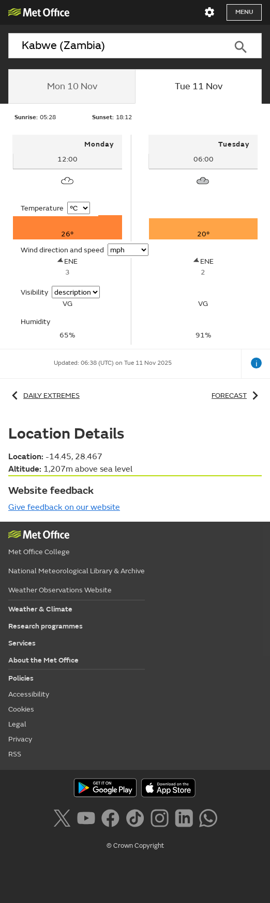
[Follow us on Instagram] (162, 820)
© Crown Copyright (135, 846)
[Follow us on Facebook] (112, 820)
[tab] (71, 87)
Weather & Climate (40, 609)
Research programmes (45, 626)
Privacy (20, 739)
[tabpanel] (68, 240)
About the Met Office (43, 660)
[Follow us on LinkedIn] (186, 820)
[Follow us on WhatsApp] (208, 820)
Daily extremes (44, 395)
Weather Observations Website (60, 590)
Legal (17, 724)
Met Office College (39, 551)
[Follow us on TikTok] (137, 820)
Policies (21, 678)
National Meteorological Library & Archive (76, 571)
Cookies (21, 709)
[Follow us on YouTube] (88, 820)
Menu (244, 12)
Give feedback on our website (64, 507)
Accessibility (28, 694)
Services (22, 643)
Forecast (237, 395)
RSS (14, 754)
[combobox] (114, 46)
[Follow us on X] (64, 820)
